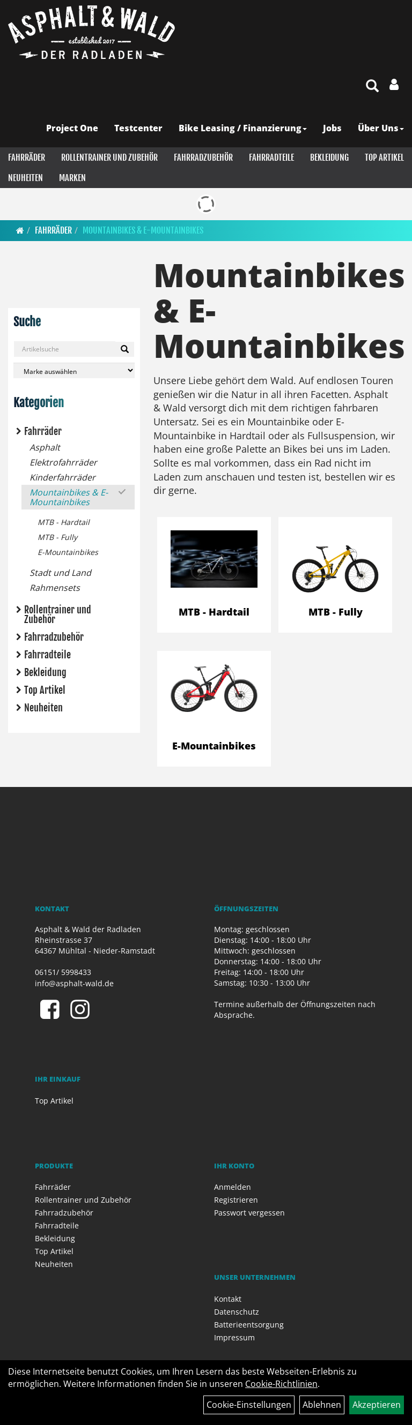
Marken (72, 177)
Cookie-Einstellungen (249, 1405)
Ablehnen (322, 1405)
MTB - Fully (57, 537)
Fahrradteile (271, 157)
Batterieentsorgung (249, 1324)
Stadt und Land (60, 573)
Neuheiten (25, 177)
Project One (72, 128)
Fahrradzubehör (203, 157)
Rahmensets (55, 588)
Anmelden (232, 1187)
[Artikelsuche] (372, 86)
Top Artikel (384, 157)
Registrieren (236, 1200)
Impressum (234, 1337)
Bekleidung (329, 157)
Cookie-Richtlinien (281, 1384)
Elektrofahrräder (63, 462)
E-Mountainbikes (68, 552)
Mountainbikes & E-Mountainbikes (143, 230)
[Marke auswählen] (74, 370)
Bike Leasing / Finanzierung (243, 128)
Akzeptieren (376, 1405)
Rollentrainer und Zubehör (109, 157)
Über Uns (381, 128)
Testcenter (138, 128)
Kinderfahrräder (62, 477)
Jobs (332, 128)
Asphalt (45, 447)
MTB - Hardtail (64, 522)
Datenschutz (236, 1312)
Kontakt (227, 1299)
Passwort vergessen (249, 1213)
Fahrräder (26, 157)
